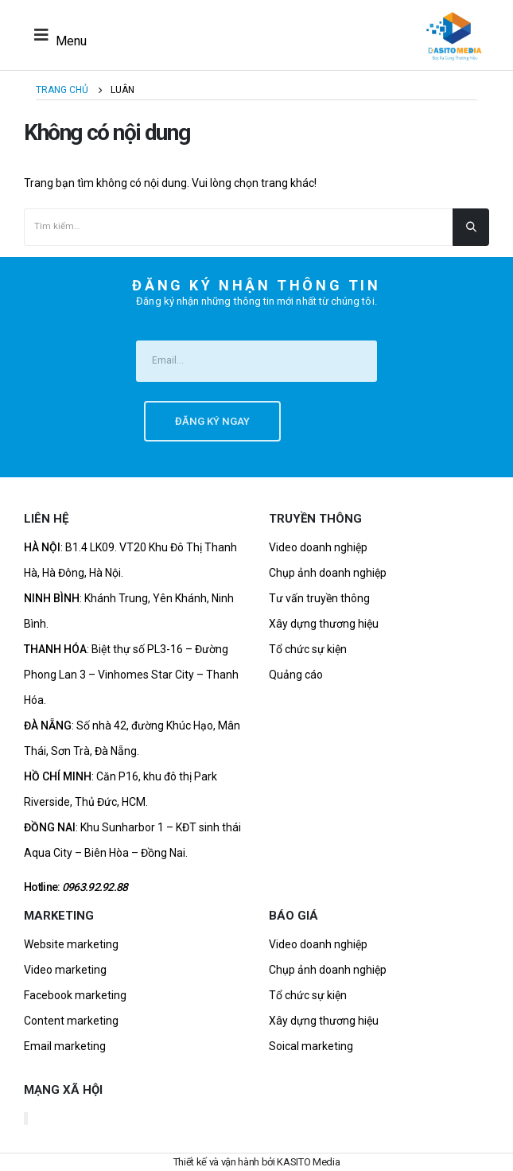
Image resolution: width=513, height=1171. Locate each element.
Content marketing (71, 1020)
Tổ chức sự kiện (308, 649)
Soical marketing (311, 1046)
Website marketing (71, 944)
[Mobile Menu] (56, 35)
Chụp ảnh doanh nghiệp (328, 572)
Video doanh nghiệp (318, 547)
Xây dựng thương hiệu (324, 623)
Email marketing (65, 1046)
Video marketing (65, 969)
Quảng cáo (296, 674)
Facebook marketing (75, 995)
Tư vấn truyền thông (319, 598)
